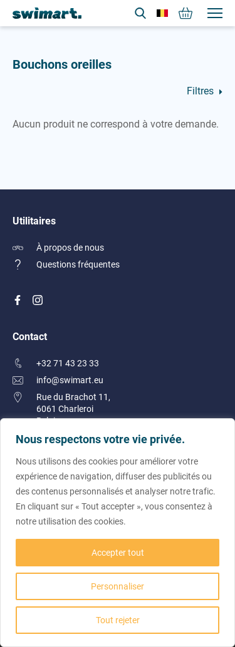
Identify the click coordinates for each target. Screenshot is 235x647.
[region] (117, 532)
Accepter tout (117, 552)
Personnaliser (117, 586)
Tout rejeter (118, 620)
